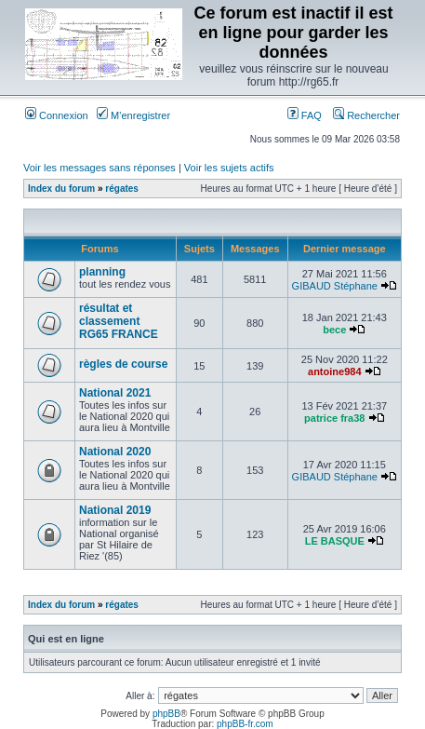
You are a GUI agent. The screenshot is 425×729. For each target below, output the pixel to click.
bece (334, 329)
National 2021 (115, 392)
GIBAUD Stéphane (335, 285)
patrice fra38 (334, 418)
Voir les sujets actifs (229, 167)
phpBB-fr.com (245, 724)
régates (122, 188)
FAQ (304, 115)
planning (102, 271)
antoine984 (334, 371)
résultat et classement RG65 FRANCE (118, 321)
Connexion (56, 115)
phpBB (166, 714)
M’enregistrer (133, 115)
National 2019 (115, 510)
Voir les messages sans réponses (99, 167)
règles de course (123, 364)
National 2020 (115, 451)
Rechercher (366, 115)
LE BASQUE (335, 541)
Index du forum (61, 188)
